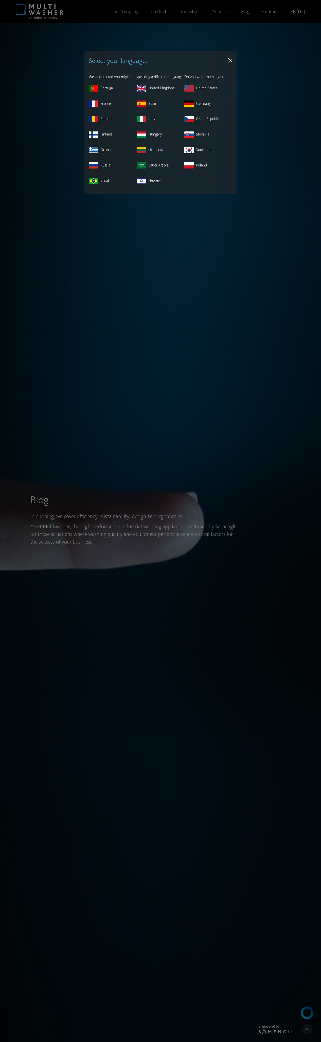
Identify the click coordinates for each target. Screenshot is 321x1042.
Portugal (101, 88)
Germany (197, 103)
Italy (146, 119)
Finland (100, 134)
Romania (101, 119)
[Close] (230, 60)
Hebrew (149, 181)
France (100, 103)
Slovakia (196, 134)
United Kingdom (155, 88)
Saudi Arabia (153, 165)
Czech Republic (202, 119)
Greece (100, 150)
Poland (195, 165)
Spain (147, 103)
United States (200, 88)
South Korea (199, 150)
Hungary (149, 134)
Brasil (99, 181)
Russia (99, 165)
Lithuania (150, 150)
